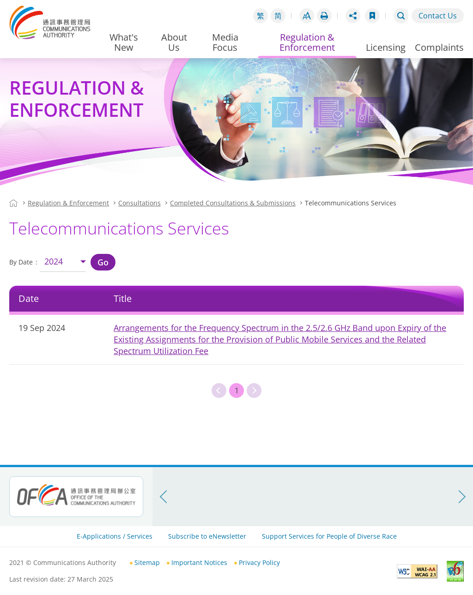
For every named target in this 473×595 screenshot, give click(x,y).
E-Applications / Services (114, 536)
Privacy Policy (259, 562)
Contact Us (437, 16)
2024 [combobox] (53, 261)
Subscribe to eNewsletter (207, 536)
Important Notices (199, 562)
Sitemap (147, 562)
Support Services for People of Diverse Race (329, 536)
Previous (219, 390)
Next (254, 390)
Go (103, 262)
